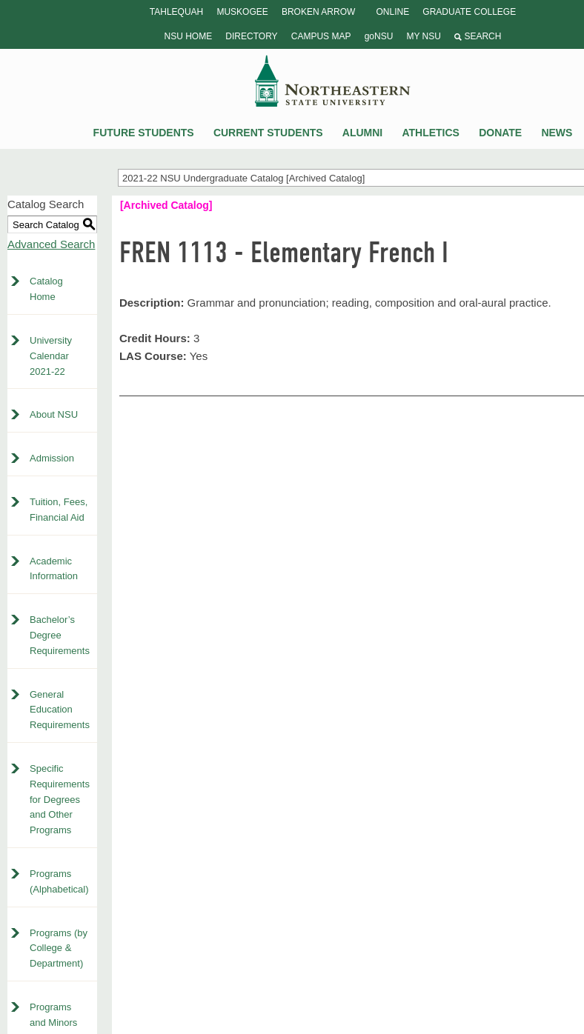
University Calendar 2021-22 (51, 356)
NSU (333, 81)
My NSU (423, 36)
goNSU (379, 36)
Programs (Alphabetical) (59, 881)
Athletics (430, 133)
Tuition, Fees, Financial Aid (58, 509)
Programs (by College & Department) (58, 948)
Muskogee (242, 12)
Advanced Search (51, 244)
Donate (500, 133)
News (556, 133)
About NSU (54, 414)
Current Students (268, 133)
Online (392, 12)
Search (477, 36)
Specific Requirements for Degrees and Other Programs (60, 799)
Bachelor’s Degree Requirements (60, 635)
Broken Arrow (318, 12)
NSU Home (189, 36)
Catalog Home (46, 289)
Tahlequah (176, 12)
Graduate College (469, 12)
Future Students (143, 133)
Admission (52, 458)
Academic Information (54, 569)
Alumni (362, 133)
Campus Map (321, 36)
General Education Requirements (60, 710)
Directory (251, 36)
